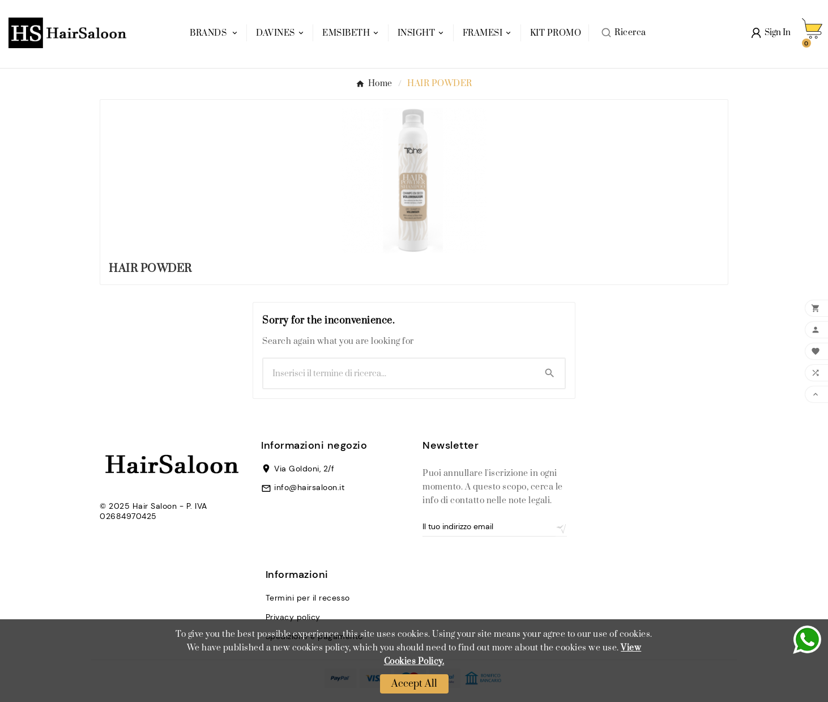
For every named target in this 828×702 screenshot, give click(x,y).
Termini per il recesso (308, 598)
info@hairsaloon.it (309, 487)
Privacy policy (293, 617)
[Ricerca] (399, 373)
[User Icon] (771, 32)
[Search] (550, 373)
